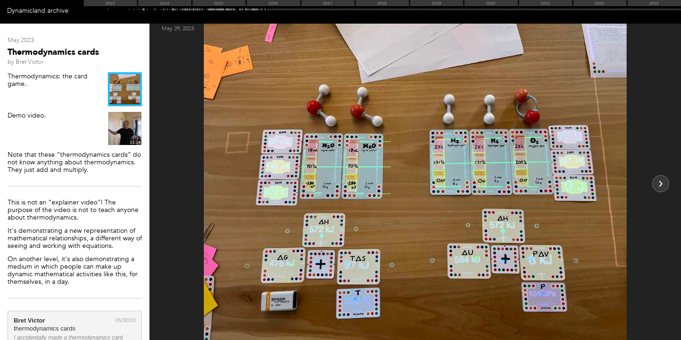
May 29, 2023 (178, 28)
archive (58, 10)
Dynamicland (26, 10)
